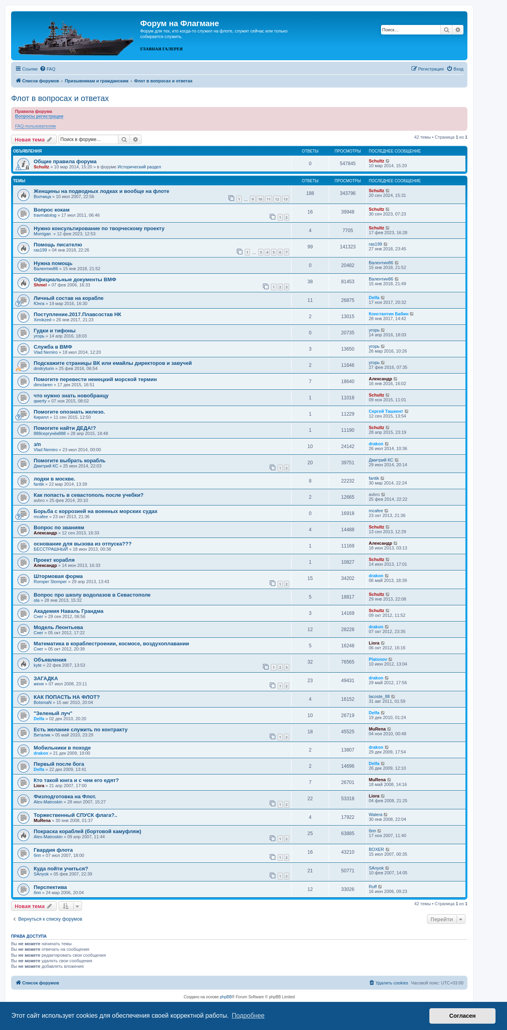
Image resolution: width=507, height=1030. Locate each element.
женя (39, 683)
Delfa (374, 297)
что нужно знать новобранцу (71, 396)
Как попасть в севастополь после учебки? (88, 495)
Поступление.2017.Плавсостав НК (77, 314)
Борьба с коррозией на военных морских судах (96, 511)
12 (277, 199)
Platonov (378, 659)
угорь (39, 336)
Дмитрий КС (46, 466)
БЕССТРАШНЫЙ (51, 549)
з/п (37, 444)
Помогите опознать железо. (69, 412)
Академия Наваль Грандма (68, 611)
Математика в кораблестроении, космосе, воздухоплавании (111, 644)
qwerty (40, 401)
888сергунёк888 (50, 433)
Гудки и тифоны (55, 331)
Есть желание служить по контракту (81, 729)
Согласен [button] (462, 1016)
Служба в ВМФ (53, 347)
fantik (39, 484)
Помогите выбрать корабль (69, 461)
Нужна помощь (53, 263)
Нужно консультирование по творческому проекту (99, 228)
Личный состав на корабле (68, 298)
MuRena (377, 729)
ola (37, 600)
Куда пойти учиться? (61, 869)
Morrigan (43, 233)
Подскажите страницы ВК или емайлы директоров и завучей (113, 363)
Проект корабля (54, 560)
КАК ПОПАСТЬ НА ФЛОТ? (67, 697)
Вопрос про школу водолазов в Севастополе (92, 595)
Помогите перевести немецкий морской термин (95, 379)
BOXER (376, 849)
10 (260, 199)
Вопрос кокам (52, 210)
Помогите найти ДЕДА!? (65, 428)
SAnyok (41, 874)
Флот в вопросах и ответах (60, 98)
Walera (375, 814)
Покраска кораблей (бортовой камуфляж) (87, 831)
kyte (38, 665)
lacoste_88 (379, 696)
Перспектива (50, 887)
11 (269, 199)
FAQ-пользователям (35, 126)
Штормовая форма (58, 576)
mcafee (41, 516)
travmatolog (45, 215)
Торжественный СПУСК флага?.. (75, 815)
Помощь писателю (58, 245)
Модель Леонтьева (58, 627)
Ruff (373, 886)
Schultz (41, 166)
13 (286, 199)
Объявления (50, 660)
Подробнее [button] (248, 1015)
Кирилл (41, 417)
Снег (38, 616)
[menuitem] (47, 69)
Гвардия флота (53, 850)
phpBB (226, 997)
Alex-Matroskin (48, 801)
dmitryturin (44, 368)
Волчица (42, 196)
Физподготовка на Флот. (65, 796)
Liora (374, 643)
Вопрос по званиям (59, 527)
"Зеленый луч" (53, 713)
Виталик (42, 734)
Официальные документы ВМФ (75, 279)
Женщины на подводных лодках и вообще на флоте (101, 191)
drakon (376, 443)
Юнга (39, 303)
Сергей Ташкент (386, 411)
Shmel (40, 284)
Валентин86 (46, 268)
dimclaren (43, 384)
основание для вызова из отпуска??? (83, 544)
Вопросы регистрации (39, 116)
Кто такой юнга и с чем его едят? (76, 780)
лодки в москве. (54, 479)
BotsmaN (42, 702)
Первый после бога (59, 764)
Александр (380, 378)
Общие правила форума (65, 161)
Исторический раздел (139, 166)
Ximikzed (42, 319)
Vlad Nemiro (46, 352)
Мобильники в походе (62, 748)
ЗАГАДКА (46, 678)
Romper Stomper (50, 581)
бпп (372, 830)
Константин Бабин (388, 313)
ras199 (40, 250)
